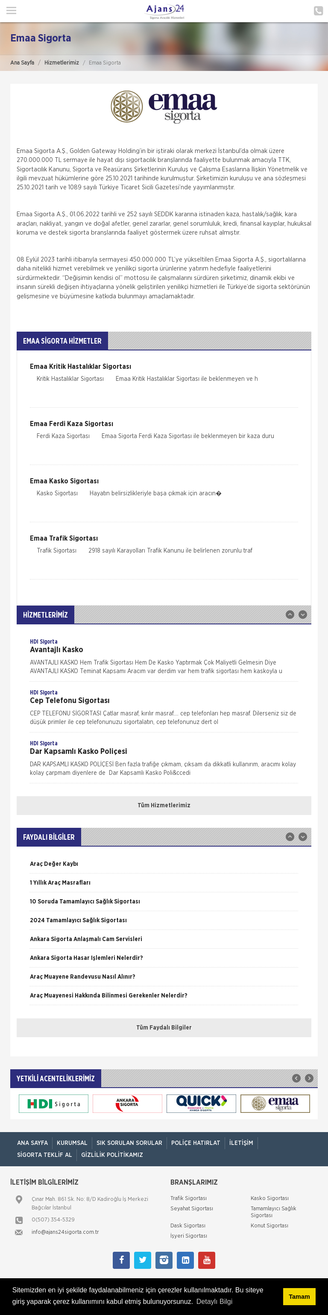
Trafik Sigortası (188, 1198)
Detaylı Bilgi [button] (214, 1301)
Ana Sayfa (22, 63)
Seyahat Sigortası (191, 1209)
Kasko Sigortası (270, 1198)
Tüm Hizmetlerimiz (164, 806)
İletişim (241, 1143)
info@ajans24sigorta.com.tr (65, 1232)
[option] (164, 659)
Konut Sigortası (269, 1226)
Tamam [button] (299, 1296)
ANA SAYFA (32, 1143)
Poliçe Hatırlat (195, 1143)
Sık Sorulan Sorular (129, 1143)
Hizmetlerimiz (61, 63)
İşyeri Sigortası (188, 1236)
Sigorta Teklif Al (44, 1155)
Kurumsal (72, 1143)
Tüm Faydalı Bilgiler (164, 1028)
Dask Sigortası (187, 1226)
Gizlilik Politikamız (112, 1155)
